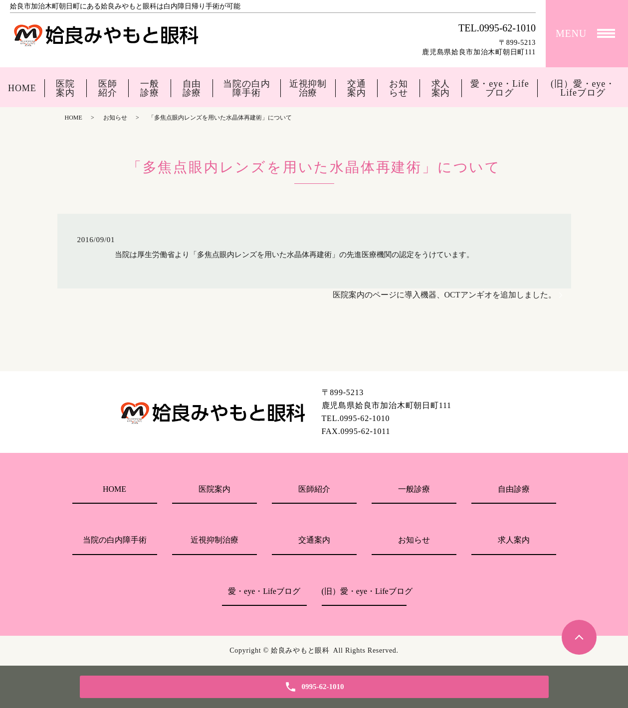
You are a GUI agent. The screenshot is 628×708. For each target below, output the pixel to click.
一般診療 (149, 88)
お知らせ (398, 88)
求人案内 (440, 88)
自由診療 (192, 88)
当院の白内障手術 (246, 88)
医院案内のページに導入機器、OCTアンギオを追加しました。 (444, 294)
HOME (22, 88)
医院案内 (65, 88)
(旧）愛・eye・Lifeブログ (583, 88)
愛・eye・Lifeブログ (499, 88)
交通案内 (356, 88)
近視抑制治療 (308, 88)
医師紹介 (107, 88)
